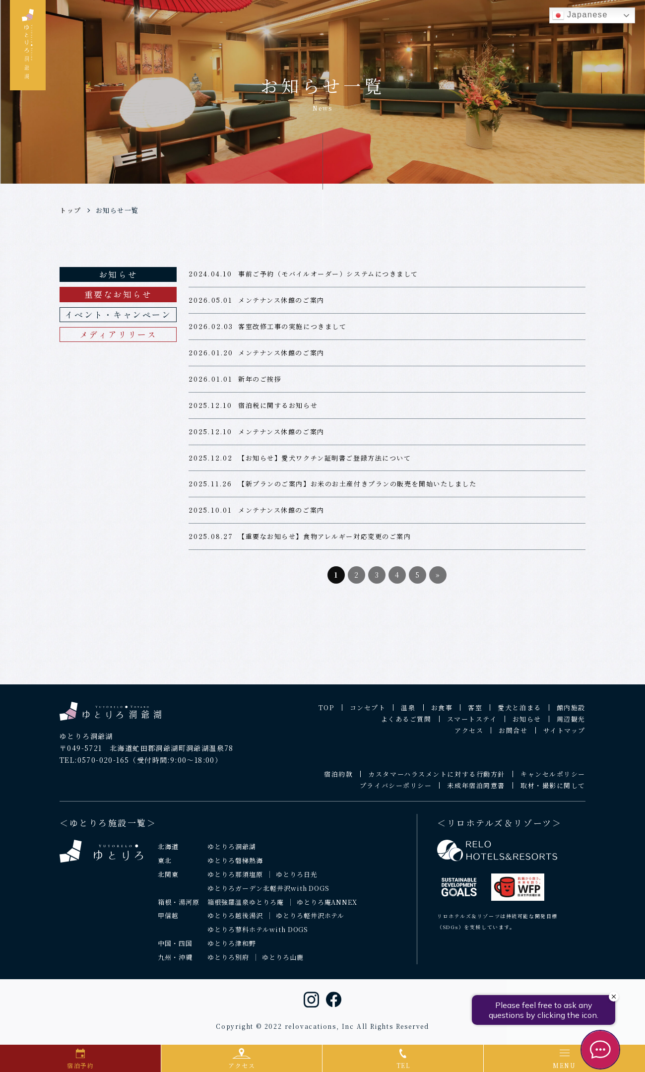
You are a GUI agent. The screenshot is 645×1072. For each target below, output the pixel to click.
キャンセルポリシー (552, 778)
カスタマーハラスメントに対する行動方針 (436, 778)
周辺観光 (571, 723)
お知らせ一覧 (117, 210)
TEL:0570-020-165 (94, 764)
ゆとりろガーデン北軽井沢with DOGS (268, 892)
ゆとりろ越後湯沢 (235, 920)
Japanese (580, 15)
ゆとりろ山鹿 (283, 961)
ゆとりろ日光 (297, 878)
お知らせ (118, 274)
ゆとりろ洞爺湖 (231, 851)
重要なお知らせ (118, 294)
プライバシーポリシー (396, 790)
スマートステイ (472, 723)
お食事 (442, 712)
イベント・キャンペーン (117, 314)
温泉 (408, 712)
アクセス (468, 734)
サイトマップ (564, 734)
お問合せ (513, 734)
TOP (326, 712)
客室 (475, 712)
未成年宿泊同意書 (476, 790)
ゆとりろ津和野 (231, 947)
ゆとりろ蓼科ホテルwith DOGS (258, 933)
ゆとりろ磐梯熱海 (235, 865)
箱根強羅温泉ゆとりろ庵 (245, 906)
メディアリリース (118, 334)
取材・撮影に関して (552, 790)
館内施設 (571, 712)
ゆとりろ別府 (228, 961)
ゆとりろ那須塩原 (235, 878)
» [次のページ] (438, 579)
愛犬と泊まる (519, 712)
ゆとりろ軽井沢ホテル (310, 920)
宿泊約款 (338, 778)
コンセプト (368, 712)
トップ (70, 210)
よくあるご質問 (406, 723)
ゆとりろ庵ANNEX (327, 906)
